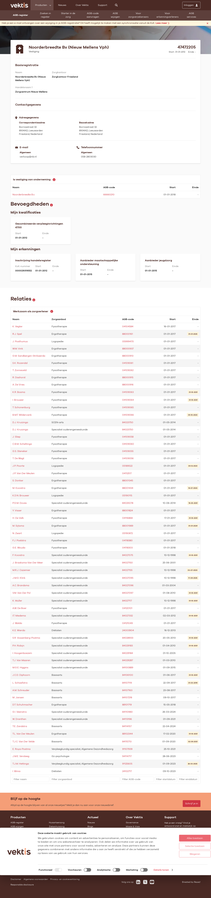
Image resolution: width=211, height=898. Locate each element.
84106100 (127, 675)
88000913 (127, 355)
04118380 (127, 540)
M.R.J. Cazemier (21, 570)
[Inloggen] (191, 5)
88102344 (127, 733)
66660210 (108, 194)
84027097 (127, 592)
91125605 (127, 763)
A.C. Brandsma (20, 585)
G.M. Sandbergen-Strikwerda (28, 355)
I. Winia (16, 771)
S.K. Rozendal (20, 363)
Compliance (132, 834)
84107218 (127, 697)
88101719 (127, 704)
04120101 (127, 608)
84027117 (127, 600)
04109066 (128, 414)
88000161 (127, 334)
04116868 (127, 518)
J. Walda (17, 623)
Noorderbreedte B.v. (23, 194)
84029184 (127, 653)
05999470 (128, 341)
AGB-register (17, 822)
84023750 (127, 422)
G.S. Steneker (19, 451)
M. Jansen (18, 697)
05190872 (127, 533)
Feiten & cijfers (95, 830)
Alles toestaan (183, 861)
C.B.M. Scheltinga (22, 444)
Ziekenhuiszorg (56, 826)
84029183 (127, 645)
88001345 (127, 480)
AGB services (191, 15)
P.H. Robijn (18, 645)
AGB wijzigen (115, 15)
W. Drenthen (19, 719)
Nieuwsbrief (93, 834)
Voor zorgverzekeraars (138, 15)
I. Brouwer (18, 399)
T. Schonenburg (21, 407)
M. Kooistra (18, 488)
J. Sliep (16, 436)
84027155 (127, 570)
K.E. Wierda (18, 630)
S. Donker (17, 480)
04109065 (128, 407)
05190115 (127, 495)
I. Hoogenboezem (22, 653)
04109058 (127, 436)
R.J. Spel (17, 334)
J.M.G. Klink (18, 577)
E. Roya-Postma (21, 749)
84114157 (127, 726)
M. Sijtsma (18, 525)
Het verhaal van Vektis (137, 838)
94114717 (127, 756)
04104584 (127, 326)
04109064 (128, 399)
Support (102, 5)
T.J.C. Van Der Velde (23, 741)
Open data (16, 850)
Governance (132, 822)
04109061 (127, 363)
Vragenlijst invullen (20, 838)
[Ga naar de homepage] (19, 5)
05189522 (127, 465)
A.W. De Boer (19, 608)
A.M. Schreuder (20, 690)
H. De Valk (18, 518)
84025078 (127, 503)
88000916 (127, 384)
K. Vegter (17, 326)
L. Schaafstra (19, 682)
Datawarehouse (134, 830)
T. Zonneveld (19, 370)
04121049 (127, 623)
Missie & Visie (133, 826)
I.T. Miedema (19, 615)
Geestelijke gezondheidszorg (63, 830)
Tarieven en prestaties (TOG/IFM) (27, 846)
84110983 (127, 711)
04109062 (127, 370)
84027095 (127, 577)
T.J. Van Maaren (21, 660)
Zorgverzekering (57, 834)
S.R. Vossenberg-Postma (26, 637)
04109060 (128, 444)
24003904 (128, 630)
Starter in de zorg (68, 15)
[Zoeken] (116, 5)
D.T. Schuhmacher (22, 704)
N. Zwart (17, 533)
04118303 (127, 547)
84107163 (127, 690)
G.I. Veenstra (19, 711)
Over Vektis (82, 5)
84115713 (126, 741)
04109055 (127, 451)
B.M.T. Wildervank (22, 414)
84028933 (127, 637)
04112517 (127, 473)
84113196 (127, 719)
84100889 (127, 667)
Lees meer (162, 23)
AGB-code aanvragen (93, 15)
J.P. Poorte (18, 465)
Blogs (90, 826)
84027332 (127, 615)
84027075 (127, 555)
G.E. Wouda (18, 547)
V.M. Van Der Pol (21, 592)
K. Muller (17, 600)
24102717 (127, 771)
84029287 (127, 660)
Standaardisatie (19, 834)
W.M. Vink (17, 348)
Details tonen (161, 892)
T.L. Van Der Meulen (23, 733)
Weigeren (183, 876)
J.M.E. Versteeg (20, 756)
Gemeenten (55, 838)
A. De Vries (18, 384)
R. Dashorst (18, 377)
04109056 (128, 458)
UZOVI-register (18, 842)
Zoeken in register (45, 15)
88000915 (127, 377)
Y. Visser (17, 510)
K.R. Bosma (18, 392)
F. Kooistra (18, 555)
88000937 (128, 348)
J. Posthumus (20, 341)
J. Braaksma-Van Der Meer (27, 562)
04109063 (128, 392)
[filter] (30, 779)
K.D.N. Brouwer (20, 495)
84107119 (127, 682)
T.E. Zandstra (19, 726)
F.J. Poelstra (19, 540)
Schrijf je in (191, 803)
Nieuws (62, 5)
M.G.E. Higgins (20, 667)
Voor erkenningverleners (167, 15)
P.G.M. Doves (19, 503)
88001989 (127, 525)
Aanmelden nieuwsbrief (99, 838)
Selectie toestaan (183, 868)
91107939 (127, 749)
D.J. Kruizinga (20, 422)
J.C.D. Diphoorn (21, 675)
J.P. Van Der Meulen (23, 473)
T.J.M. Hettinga (20, 763)
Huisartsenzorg (56, 822)
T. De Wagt (18, 458)
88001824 (127, 510)
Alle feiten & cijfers (58, 842)
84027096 (127, 585)
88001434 (127, 488)
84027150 (127, 562)
